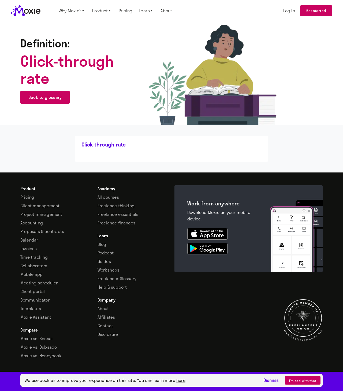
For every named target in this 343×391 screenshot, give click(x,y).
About (103, 308)
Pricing (27, 197)
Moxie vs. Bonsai (36, 338)
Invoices (28, 248)
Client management (39, 205)
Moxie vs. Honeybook (41, 355)
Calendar (29, 240)
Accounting (31, 223)
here (180, 380)
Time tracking (34, 257)
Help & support (112, 287)
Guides (104, 261)
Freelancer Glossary (117, 278)
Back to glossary (45, 97)
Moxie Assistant (35, 317)
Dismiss (270, 380)
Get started (316, 10)
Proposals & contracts (42, 231)
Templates (30, 308)
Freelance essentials (118, 214)
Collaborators (33, 265)
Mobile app (31, 274)
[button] (72, 10)
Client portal (32, 291)
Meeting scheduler (39, 283)
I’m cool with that (302, 380)
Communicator (35, 300)
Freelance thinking (116, 205)
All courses (108, 197)
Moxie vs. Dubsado (38, 347)
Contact (105, 325)
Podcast (106, 253)
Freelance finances (117, 223)
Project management (41, 214)
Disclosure (108, 334)
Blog (102, 244)
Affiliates (106, 317)
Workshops (109, 270)
